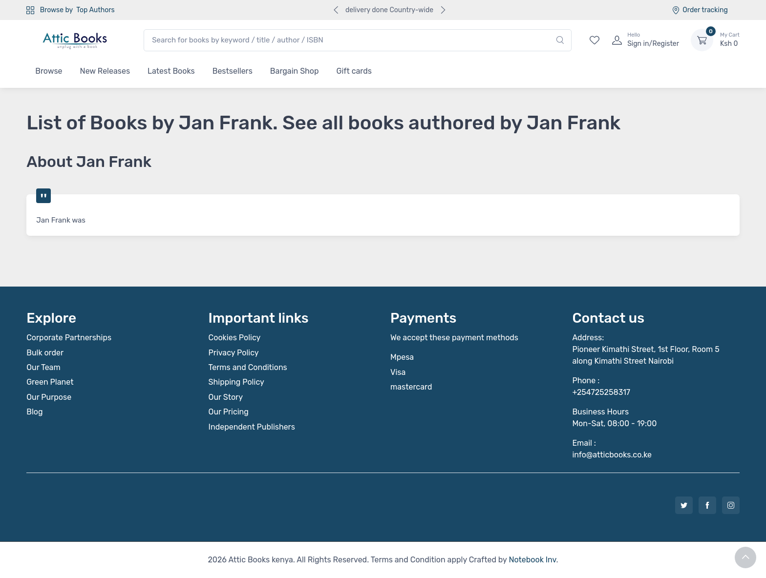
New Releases (105, 71)
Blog (34, 411)
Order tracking (700, 10)
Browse (48, 71)
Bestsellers (233, 71)
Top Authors (95, 10)
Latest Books (171, 71)
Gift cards (354, 71)
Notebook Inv (532, 559)
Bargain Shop (294, 71)
